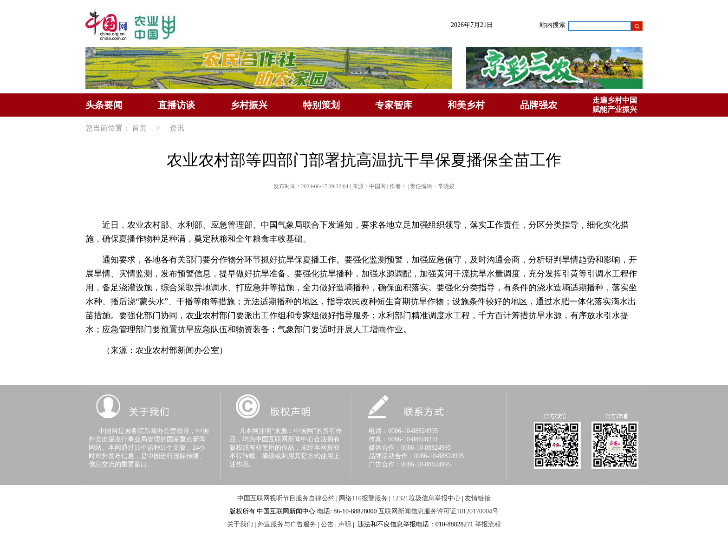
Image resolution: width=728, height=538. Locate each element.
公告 (327, 524)
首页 (139, 128)
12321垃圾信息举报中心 (426, 498)
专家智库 (393, 105)
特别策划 (321, 105)
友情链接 (478, 498)
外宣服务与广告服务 (287, 524)
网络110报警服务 (363, 498)
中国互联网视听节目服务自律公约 (286, 498)
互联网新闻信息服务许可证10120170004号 (438, 511)
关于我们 (240, 524)
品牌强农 (538, 105)
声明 (344, 524)
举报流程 (488, 524)
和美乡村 (466, 105)
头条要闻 (104, 105)
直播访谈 (176, 105)
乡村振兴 (248, 105)
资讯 (176, 128)
